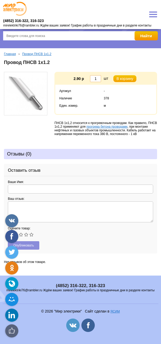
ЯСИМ (115, 311)
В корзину (124, 79)
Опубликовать (23, 245)
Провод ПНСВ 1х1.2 (37, 54)
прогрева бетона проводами (106, 126)
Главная (10, 54)
